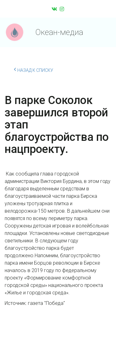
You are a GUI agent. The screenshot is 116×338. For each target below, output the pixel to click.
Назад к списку (33, 69)
